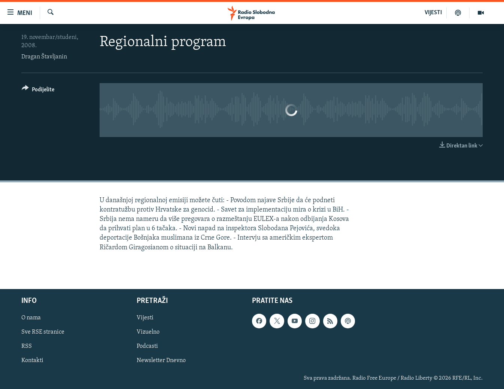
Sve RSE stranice (42, 332)
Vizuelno (148, 332)
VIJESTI (433, 13)
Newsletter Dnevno (161, 361)
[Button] (38, 90)
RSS (26, 346)
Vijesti (145, 318)
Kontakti (32, 361)
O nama (31, 318)
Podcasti (147, 346)
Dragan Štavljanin (44, 57)
